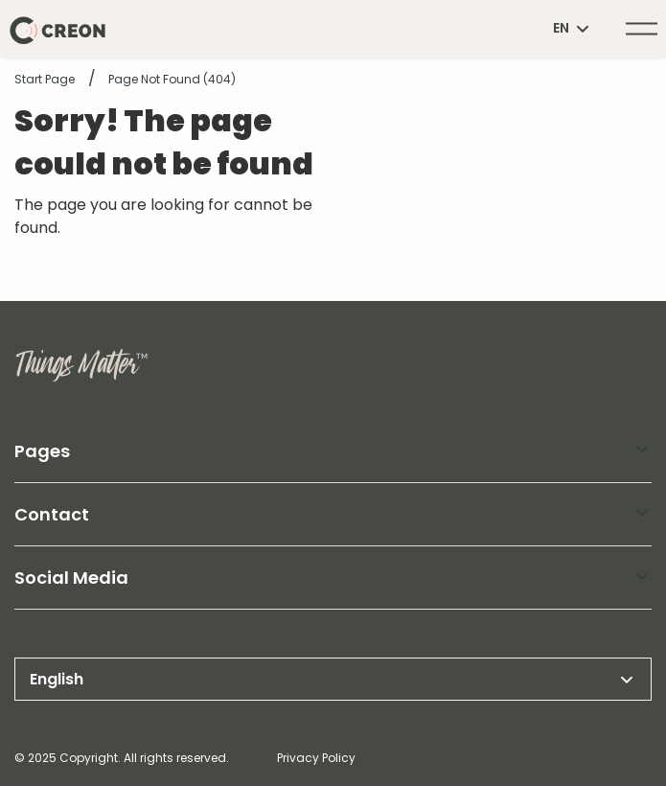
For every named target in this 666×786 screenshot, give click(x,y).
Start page (44, 79)
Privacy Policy (316, 758)
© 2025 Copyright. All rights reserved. (121, 758)
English (333, 679)
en (572, 28)
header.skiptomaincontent (0, 0)
